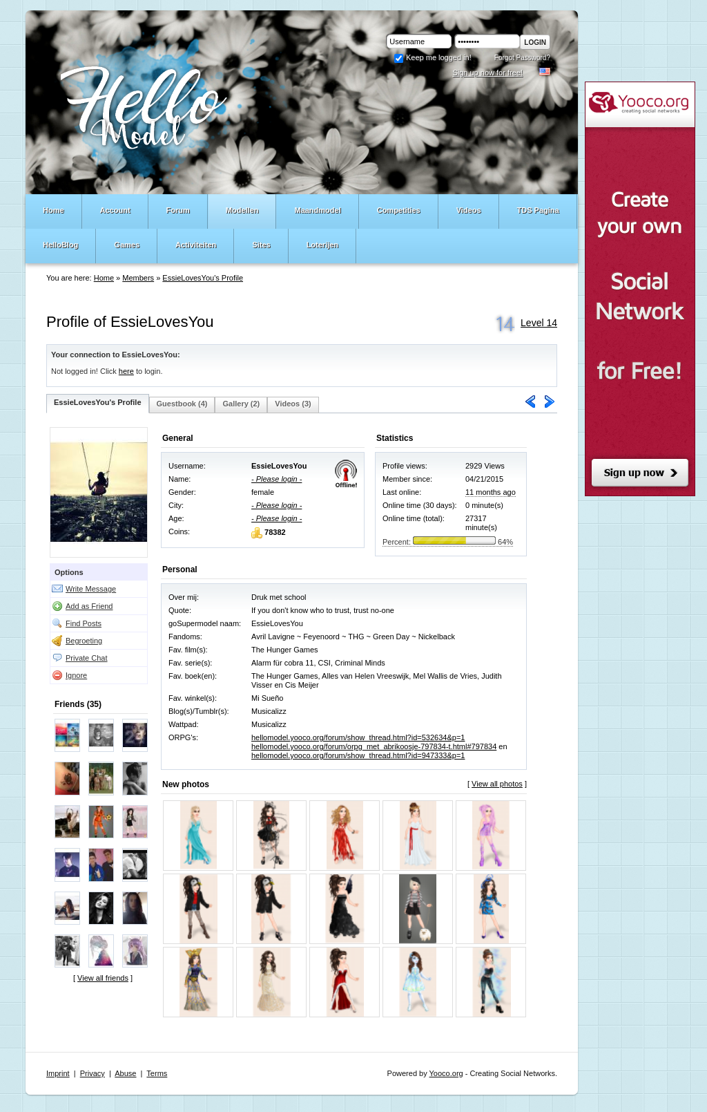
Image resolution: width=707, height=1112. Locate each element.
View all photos (497, 784)
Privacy (92, 1073)
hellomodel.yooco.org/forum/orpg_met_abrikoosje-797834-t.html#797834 (373, 746)
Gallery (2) (241, 403)
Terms (156, 1073)
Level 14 (539, 322)
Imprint (58, 1073)
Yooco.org (446, 1073)
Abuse (125, 1073)
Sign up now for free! (487, 72)
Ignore (76, 675)
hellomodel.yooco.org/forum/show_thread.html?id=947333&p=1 (358, 755)
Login (535, 42)
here (126, 371)
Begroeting (84, 641)
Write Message (91, 589)
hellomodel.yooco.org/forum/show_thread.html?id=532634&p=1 (358, 737)
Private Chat (87, 658)
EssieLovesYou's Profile (202, 278)
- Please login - (276, 479)
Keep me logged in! (433, 57)
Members (138, 278)
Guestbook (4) (182, 403)
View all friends (102, 978)
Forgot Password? (522, 58)
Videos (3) (293, 403)
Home (104, 278)
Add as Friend (89, 606)
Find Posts (83, 623)
